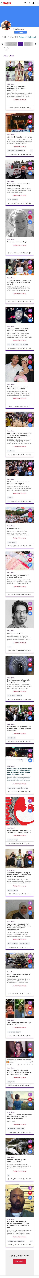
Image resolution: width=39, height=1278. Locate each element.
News (20, 44)
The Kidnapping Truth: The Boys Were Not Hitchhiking (19, 1023)
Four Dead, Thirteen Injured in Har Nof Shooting (18, 185)
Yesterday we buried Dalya (17, 242)
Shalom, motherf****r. (15, 633)
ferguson (10, 497)
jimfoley (25, 344)
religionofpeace (20, 151)
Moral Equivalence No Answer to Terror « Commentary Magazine (19, 831)
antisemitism (11, 738)
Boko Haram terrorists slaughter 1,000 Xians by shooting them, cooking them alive (19, 435)
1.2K (20, 546)
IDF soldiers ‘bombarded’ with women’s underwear (18, 576)
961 (20, 651)
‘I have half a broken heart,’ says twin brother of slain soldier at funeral (19, 282)
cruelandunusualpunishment (16, 1241)
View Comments (19, 100)
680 (20, 253)
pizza (26, 788)
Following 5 (32, 37)
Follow (20, 32)
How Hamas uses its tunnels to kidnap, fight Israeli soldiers (18, 681)
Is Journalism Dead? (14, 528)
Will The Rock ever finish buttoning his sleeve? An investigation (16, 88)
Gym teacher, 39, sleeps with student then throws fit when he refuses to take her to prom (19, 1072)
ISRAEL (14, 542)
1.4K (20, 348)
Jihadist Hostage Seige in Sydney (19, 137)
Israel (9, 199)
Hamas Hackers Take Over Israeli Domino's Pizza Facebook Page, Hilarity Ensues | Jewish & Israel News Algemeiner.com (19, 771)
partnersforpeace (24, 943)
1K (20, 406)
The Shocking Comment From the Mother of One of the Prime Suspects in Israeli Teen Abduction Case (19, 927)
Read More (19, 1261)
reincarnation (21, 1129)
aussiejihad (11, 151)
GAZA (9, 542)
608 (19, 843)
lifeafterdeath (11, 1129)
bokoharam (11, 451)
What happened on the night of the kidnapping (18, 975)
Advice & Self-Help (10, 44)
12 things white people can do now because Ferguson (18, 483)
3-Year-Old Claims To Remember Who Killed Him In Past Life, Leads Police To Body (19, 1116)
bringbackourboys (13, 840)
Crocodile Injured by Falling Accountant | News (17, 1160)
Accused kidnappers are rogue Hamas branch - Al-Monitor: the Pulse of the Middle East (19, 874)
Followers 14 (23, 37)
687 (20, 301)
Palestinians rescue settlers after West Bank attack (17, 388)
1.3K (20, 154)
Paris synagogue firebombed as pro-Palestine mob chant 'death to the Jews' (19, 728)
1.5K (19, 108)
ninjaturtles (20, 788)
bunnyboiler (11, 1082)
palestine (19, 695)
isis (9, 344)
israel (9, 647)
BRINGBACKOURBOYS (14, 1032)
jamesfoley (14, 344)
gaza (9, 695)
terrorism (15, 199)
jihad (20, 344)
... (31, 150)
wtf (8, 1175)
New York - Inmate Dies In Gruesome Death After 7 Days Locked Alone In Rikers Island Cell (18, 1224)
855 (20, 203)
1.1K (20, 501)
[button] (25, 3)
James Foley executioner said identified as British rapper (18, 330)
